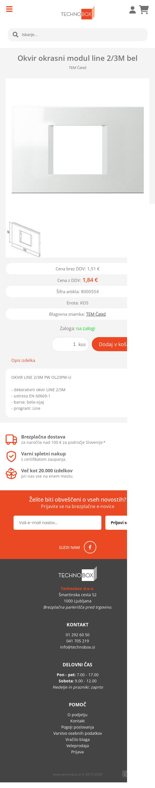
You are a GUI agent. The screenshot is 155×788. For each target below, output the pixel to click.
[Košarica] (143, 10)
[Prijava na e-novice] (123, 523)
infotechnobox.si (77, 647)
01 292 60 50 (77, 634)
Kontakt (77, 721)
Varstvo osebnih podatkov (77, 733)
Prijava (129, 9)
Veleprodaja (77, 745)
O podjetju (77, 714)
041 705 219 (77, 641)
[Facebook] (90, 547)
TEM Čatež (96, 314)
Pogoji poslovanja (77, 727)
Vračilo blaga (78, 739)
